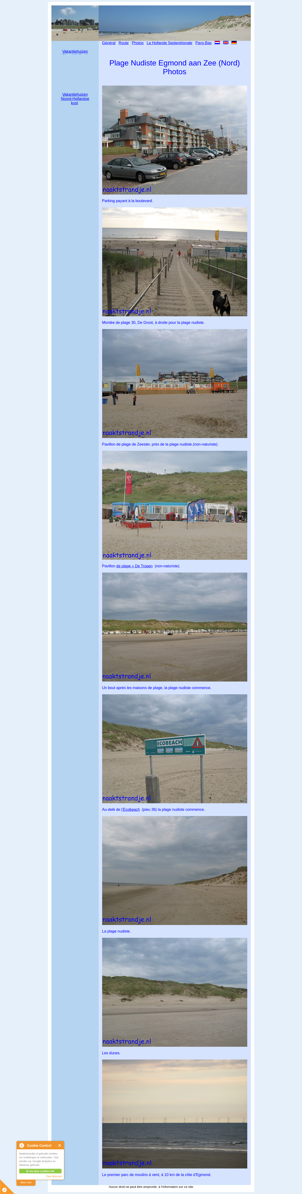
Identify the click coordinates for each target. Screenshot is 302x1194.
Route (124, 43)
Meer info (26, 1182)
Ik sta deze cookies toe (40, 1171)
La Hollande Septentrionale (169, 43)
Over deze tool (54, 1176)
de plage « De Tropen (134, 566)
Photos (138, 43)
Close (59, 1145)
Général (109, 43)
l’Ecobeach (130, 810)
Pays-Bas (203, 43)
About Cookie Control (21, 1145)
